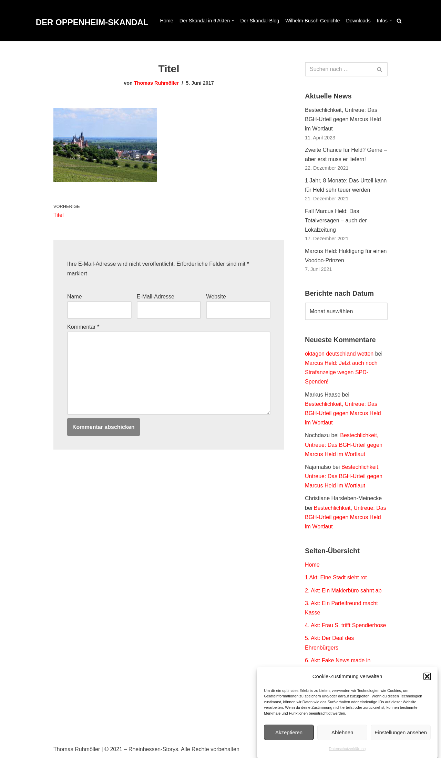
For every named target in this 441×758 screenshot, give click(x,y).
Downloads (358, 20)
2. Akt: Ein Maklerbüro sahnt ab (343, 590)
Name (74, 296)
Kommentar (83, 327)
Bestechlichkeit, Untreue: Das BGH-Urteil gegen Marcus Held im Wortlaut (343, 119)
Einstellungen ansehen (401, 738)
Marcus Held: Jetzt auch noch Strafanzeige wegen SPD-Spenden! (341, 372)
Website (216, 296)
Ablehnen (342, 738)
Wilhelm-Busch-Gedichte (312, 20)
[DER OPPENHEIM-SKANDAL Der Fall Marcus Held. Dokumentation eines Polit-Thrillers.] (92, 22)
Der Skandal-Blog (259, 20)
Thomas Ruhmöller (156, 83)
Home (166, 20)
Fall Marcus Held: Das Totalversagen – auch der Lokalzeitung (336, 220)
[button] (427, 682)
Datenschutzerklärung (347, 755)
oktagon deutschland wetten (339, 354)
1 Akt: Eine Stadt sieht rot (336, 577)
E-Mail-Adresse (155, 296)
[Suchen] (399, 20)
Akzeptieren (288, 738)
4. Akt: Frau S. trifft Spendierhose (345, 625)
